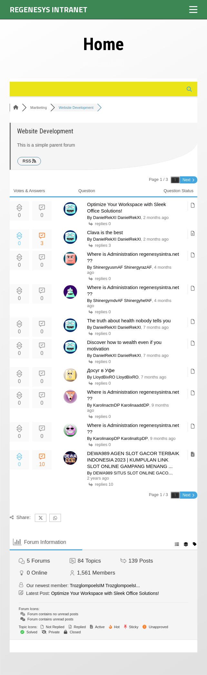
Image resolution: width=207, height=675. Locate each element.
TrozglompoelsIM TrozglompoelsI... (105, 585)
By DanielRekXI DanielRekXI (114, 217)
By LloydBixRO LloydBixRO (113, 377)
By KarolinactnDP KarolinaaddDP (118, 405)
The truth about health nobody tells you (129, 320)
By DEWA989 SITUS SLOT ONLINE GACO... (129, 473)
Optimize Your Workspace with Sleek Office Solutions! (105, 593)
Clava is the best (105, 232)
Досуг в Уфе (101, 370)
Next (188, 180)
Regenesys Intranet (48, 9)
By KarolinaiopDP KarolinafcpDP (117, 438)
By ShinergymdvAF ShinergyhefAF (119, 300)
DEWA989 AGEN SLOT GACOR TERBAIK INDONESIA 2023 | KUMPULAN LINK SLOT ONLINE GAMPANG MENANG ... (133, 460)
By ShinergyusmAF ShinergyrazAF (119, 267)
